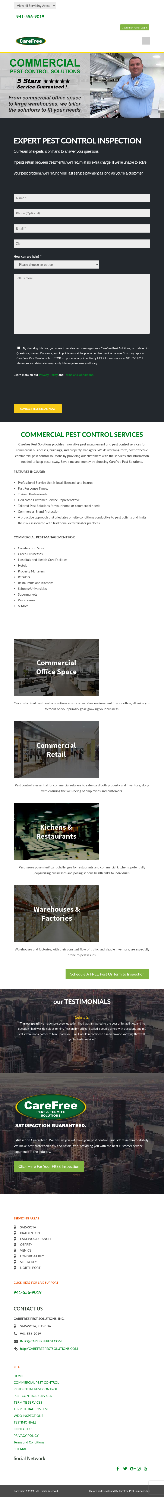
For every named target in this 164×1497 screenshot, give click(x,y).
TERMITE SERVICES (28, 1402)
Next (145, 1047)
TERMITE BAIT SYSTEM (31, 1409)
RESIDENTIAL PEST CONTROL (35, 1389)
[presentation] (46, 390)
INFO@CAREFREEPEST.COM (41, 1341)
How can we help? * (28, 256)
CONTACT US (23, 1429)
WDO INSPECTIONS (28, 1416)
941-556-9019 (30, 16)
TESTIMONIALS (25, 1422)
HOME (18, 1376)
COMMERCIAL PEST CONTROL (36, 1382)
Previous (141, 1047)
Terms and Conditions (29, 1442)
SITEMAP (20, 1449)
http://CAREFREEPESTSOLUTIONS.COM (49, 1349)
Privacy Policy (48, 374)
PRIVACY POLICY (26, 1435)
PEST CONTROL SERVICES (33, 1396)
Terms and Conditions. (79, 374)
